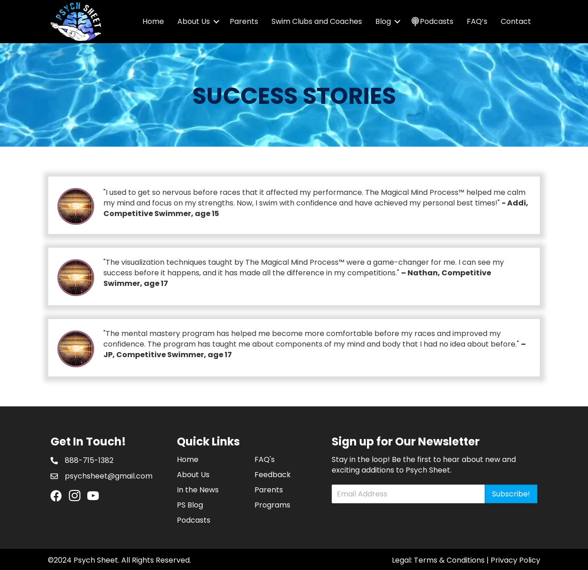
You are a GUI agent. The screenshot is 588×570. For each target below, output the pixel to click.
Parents (244, 21)
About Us (193, 21)
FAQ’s (477, 21)
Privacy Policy (515, 560)
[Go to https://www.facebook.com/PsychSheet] (56, 496)
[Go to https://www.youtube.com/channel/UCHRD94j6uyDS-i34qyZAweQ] (93, 496)
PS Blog (190, 505)
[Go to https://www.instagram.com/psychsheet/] (74, 496)
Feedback (272, 474)
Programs (272, 505)
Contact (516, 21)
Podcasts (193, 520)
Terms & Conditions (449, 560)
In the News (198, 489)
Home (153, 21)
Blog (383, 21)
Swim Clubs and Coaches (316, 21)
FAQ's (264, 459)
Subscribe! (511, 494)
